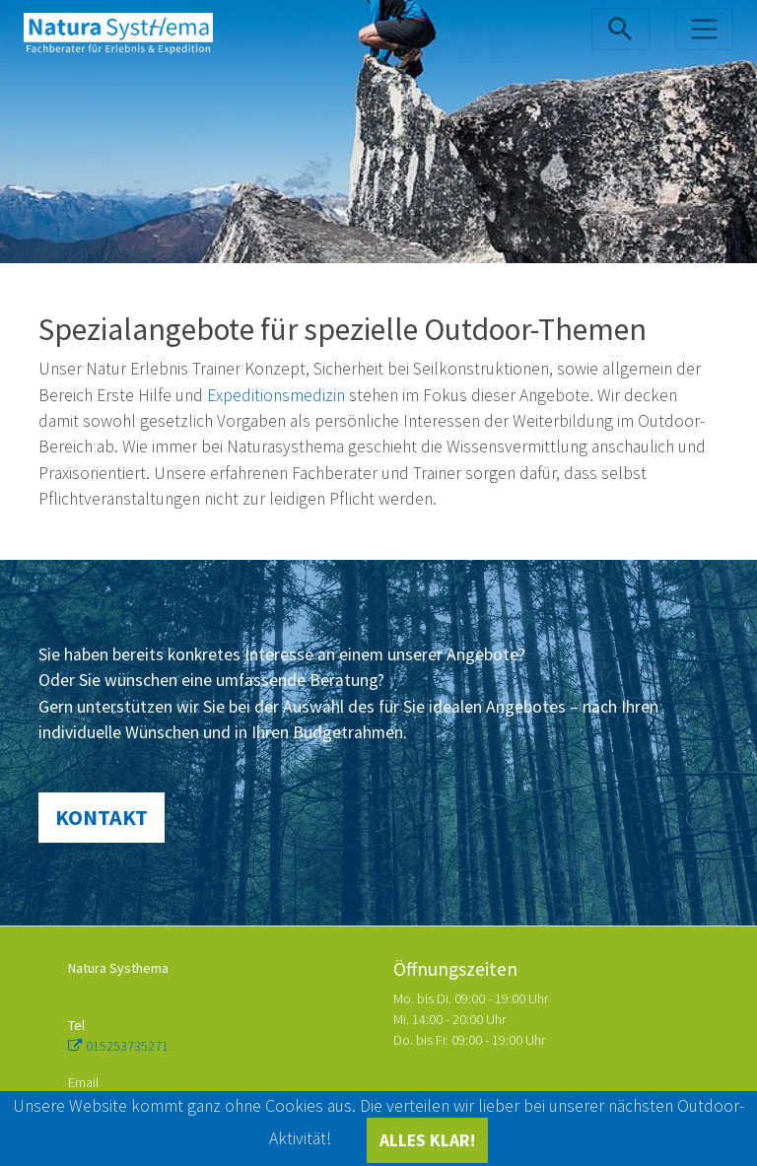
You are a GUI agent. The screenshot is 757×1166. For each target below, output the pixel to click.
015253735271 (127, 1046)
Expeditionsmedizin (276, 395)
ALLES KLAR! (427, 1140)
